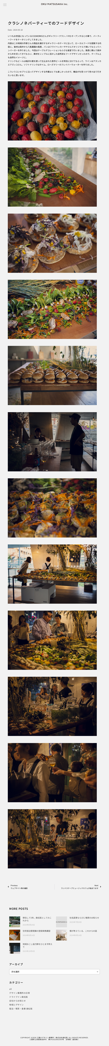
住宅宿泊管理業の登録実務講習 (36, 930)
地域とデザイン (16, 1004)
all (10, 989)
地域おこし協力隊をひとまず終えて (37, 945)
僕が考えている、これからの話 (83, 930)
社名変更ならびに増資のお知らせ (84, 917)
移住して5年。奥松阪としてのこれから (37, 919)
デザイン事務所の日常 (19, 992)
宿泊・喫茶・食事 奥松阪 (20, 1008)
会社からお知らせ (17, 1000)
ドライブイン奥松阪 (18, 996)
